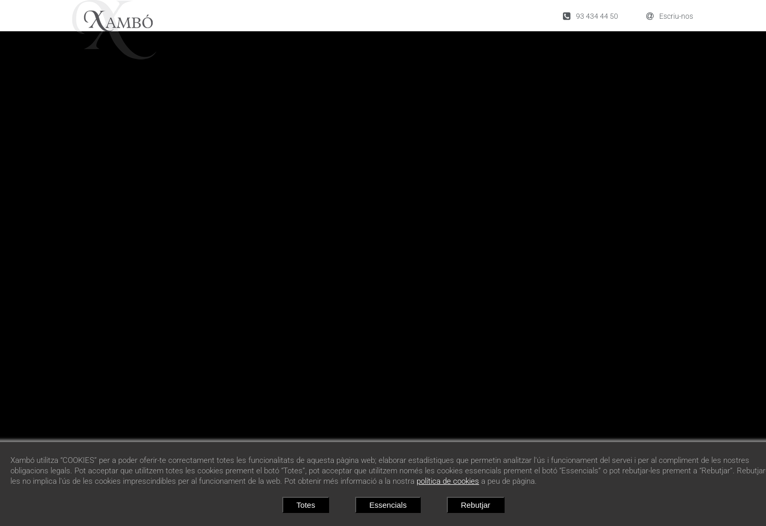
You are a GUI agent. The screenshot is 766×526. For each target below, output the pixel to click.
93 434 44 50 (590, 15)
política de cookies (448, 481)
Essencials (388, 504)
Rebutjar (476, 504)
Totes (305, 504)
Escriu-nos (669, 15)
